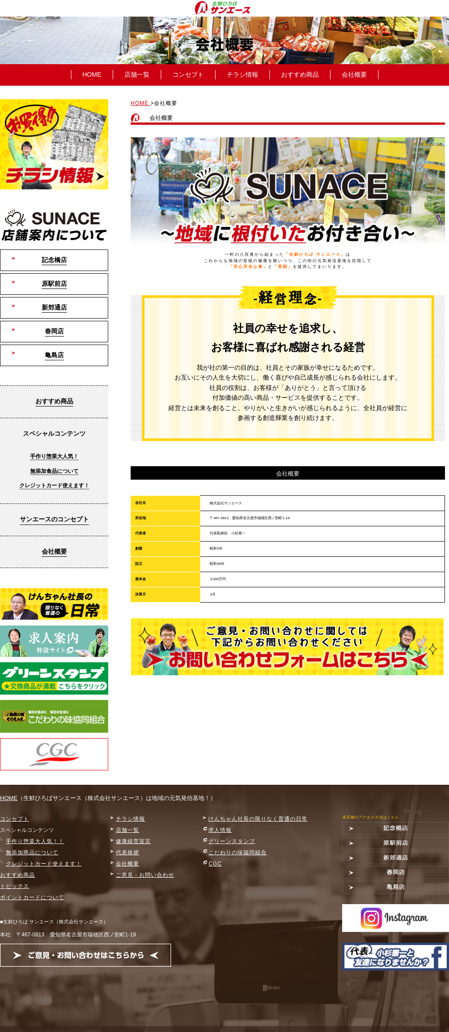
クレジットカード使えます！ (54, 485)
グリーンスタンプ (231, 841)
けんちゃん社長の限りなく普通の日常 (258, 819)
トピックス (14, 886)
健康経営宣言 (133, 841)
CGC (215, 864)
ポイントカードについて (32, 897)
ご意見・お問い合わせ (145, 875)
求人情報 (220, 830)
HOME (92, 74)
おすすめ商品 (300, 74)
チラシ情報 (242, 74)
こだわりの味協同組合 (237, 852)
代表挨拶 (127, 852)
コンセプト (188, 74)
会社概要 (354, 74)
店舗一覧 (137, 74)
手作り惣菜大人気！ (54, 456)
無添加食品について (54, 471)
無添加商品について (32, 852)
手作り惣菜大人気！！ (35, 841)
